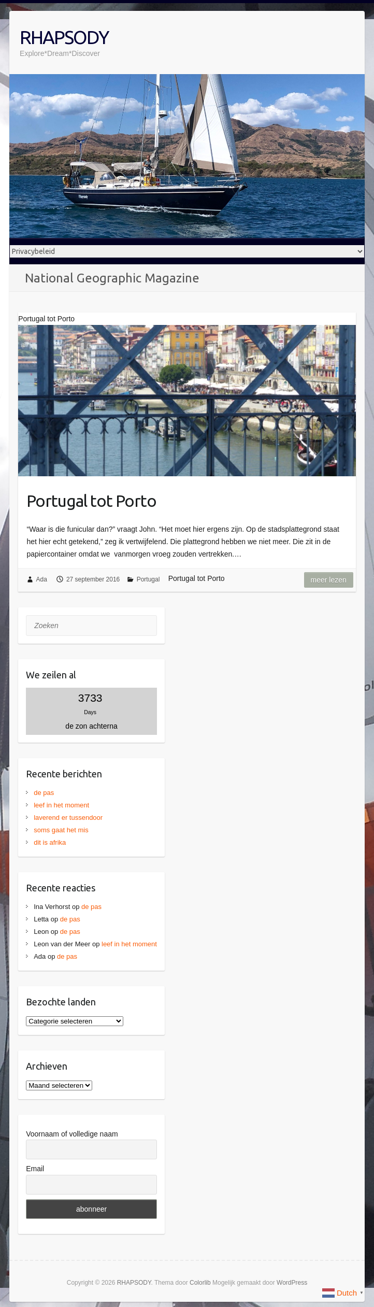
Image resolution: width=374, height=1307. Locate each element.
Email (35, 1168)
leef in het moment (61, 805)
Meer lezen (329, 580)
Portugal (148, 579)
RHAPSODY (64, 37)
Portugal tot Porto (91, 500)
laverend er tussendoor (68, 817)
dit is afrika (50, 842)
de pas (44, 793)
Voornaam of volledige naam (72, 1134)
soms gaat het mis (61, 830)
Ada (41, 579)
